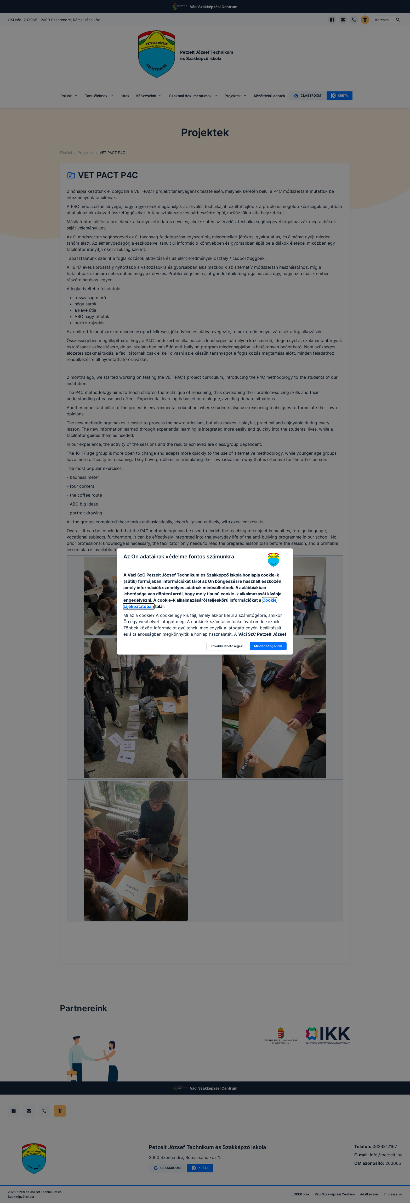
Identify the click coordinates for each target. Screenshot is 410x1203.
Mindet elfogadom (268, 646)
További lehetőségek (227, 646)
